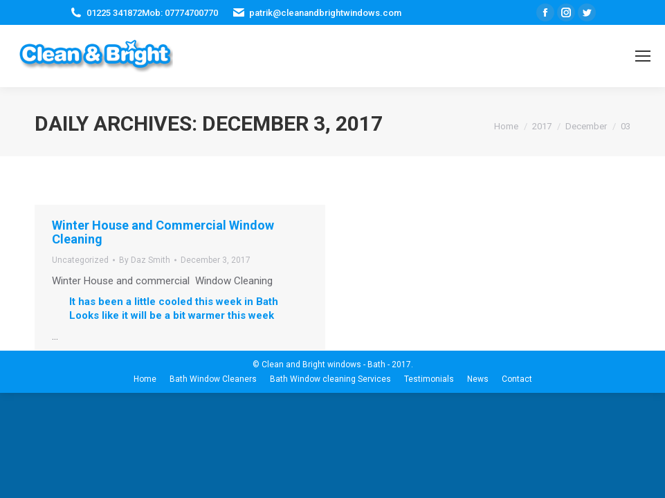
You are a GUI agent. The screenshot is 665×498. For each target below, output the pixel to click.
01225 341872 (114, 13)
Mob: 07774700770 (180, 13)
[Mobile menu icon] (643, 56)
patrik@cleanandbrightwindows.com (325, 13)
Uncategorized (80, 260)
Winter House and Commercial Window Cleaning (163, 232)
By (144, 260)
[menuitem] (145, 379)
